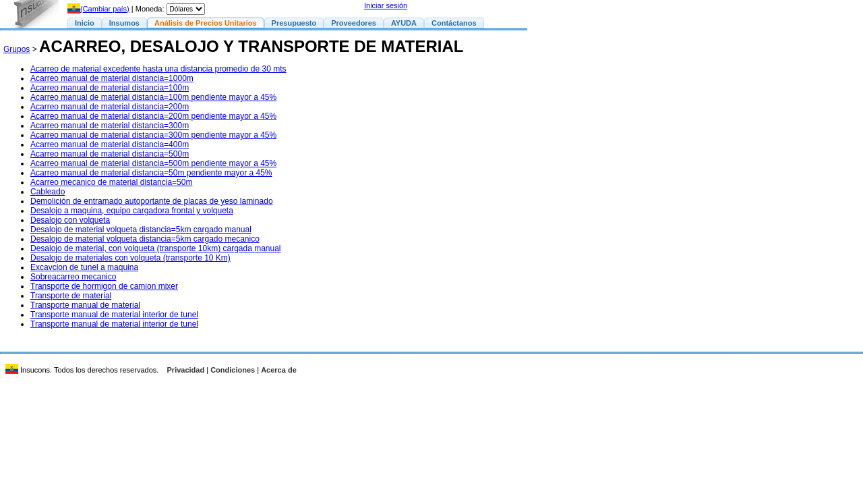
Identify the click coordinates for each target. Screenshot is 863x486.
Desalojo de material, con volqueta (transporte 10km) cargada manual (155, 248)
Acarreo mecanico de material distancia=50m (111, 182)
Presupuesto (294, 23)
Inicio (84, 23)
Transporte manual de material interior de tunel (114, 314)
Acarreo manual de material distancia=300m (109, 125)
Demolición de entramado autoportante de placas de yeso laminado (151, 201)
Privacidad (186, 370)
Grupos (16, 49)
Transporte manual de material (85, 305)
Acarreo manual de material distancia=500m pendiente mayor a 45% (153, 163)
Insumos (124, 23)
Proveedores (353, 23)
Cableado (47, 191)
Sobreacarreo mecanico (73, 276)
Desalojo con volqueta (70, 220)
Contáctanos (454, 23)
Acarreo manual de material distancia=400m (109, 144)
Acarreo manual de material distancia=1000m (112, 78)
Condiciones (232, 370)
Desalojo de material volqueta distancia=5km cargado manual (140, 229)
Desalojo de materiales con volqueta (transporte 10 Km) (130, 258)
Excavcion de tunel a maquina (84, 267)
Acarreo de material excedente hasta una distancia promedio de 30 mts (158, 69)
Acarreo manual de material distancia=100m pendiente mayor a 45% (153, 97)
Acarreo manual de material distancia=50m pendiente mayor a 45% (151, 173)
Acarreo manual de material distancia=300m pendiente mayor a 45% (153, 135)
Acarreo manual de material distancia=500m (109, 154)
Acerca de (279, 370)
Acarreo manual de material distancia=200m (109, 106)
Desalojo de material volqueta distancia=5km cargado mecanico (145, 239)
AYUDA (404, 23)
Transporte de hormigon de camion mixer (104, 286)
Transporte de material (70, 295)
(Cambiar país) (98, 9)
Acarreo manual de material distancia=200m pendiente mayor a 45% (153, 116)
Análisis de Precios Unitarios (205, 23)
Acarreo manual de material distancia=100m (109, 87)
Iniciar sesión (385, 5)
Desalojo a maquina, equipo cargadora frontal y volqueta (131, 210)
